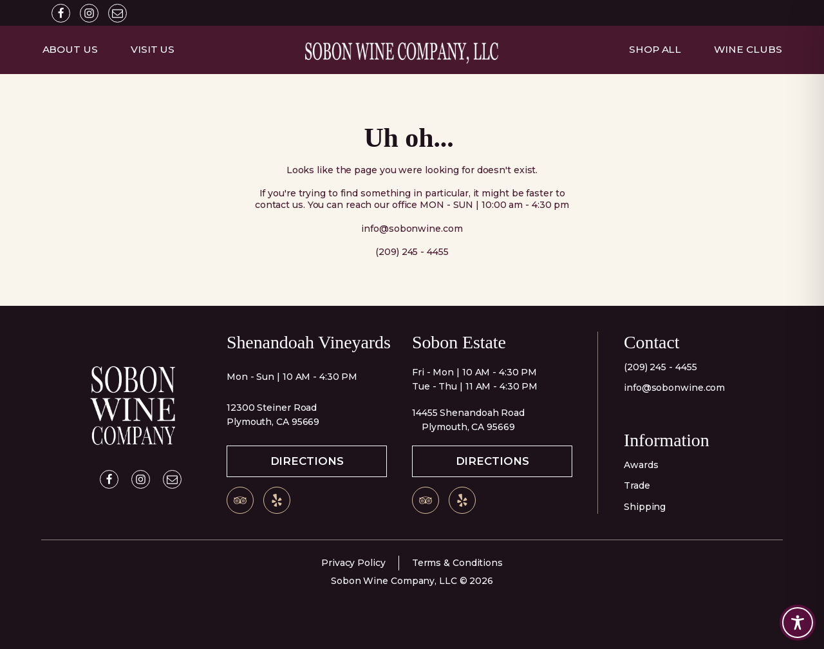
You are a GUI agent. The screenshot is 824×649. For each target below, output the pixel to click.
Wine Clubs (748, 49)
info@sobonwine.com (674, 387)
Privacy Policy (353, 563)
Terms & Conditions (457, 563)
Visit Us (152, 49)
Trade (637, 485)
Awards (641, 465)
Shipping (645, 507)
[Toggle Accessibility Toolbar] (797, 622)
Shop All (655, 49)
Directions (307, 461)
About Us (70, 49)
